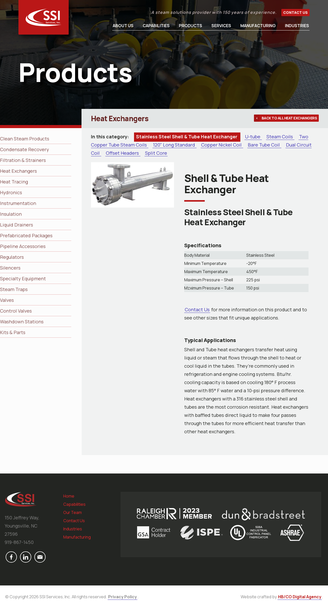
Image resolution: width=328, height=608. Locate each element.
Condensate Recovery (24, 149)
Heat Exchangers (18, 171)
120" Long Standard (174, 145)
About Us (123, 25)
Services (221, 25)
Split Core (156, 153)
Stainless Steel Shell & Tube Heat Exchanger (187, 136)
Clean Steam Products (24, 139)
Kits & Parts (12, 332)
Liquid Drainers (16, 225)
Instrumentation (18, 203)
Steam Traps (14, 289)
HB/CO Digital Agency (299, 597)
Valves (7, 300)
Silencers (10, 268)
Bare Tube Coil (264, 145)
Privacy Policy (122, 597)
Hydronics (11, 192)
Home (68, 496)
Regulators (12, 257)
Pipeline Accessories (23, 246)
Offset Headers (123, 153)
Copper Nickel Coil (222, 145)
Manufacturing (258, 25)
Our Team (72, 512)
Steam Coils (280, 136)
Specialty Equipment (23, 278)
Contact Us (295, 12)
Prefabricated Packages (26, 235)
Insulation (11, 214)
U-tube (253, 136)
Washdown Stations (22, 321)
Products (190, 25)
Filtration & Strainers (23, 160)
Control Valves (16, 311)
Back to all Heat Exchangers (289, 118)
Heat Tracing (14, 182)
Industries (297, 25)
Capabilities (156, 25)
